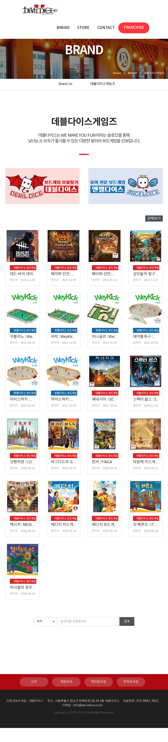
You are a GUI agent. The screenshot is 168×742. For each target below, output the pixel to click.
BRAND (63, 28)
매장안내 (66, 696)
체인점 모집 (98, 696)
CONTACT (106, 28)
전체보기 (154, 218)
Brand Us (65, 84)
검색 (127, 635)
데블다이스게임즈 (102, 84)
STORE (83, 28)
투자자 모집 (131, 696)
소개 (34, 696)
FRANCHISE (134, 27)
